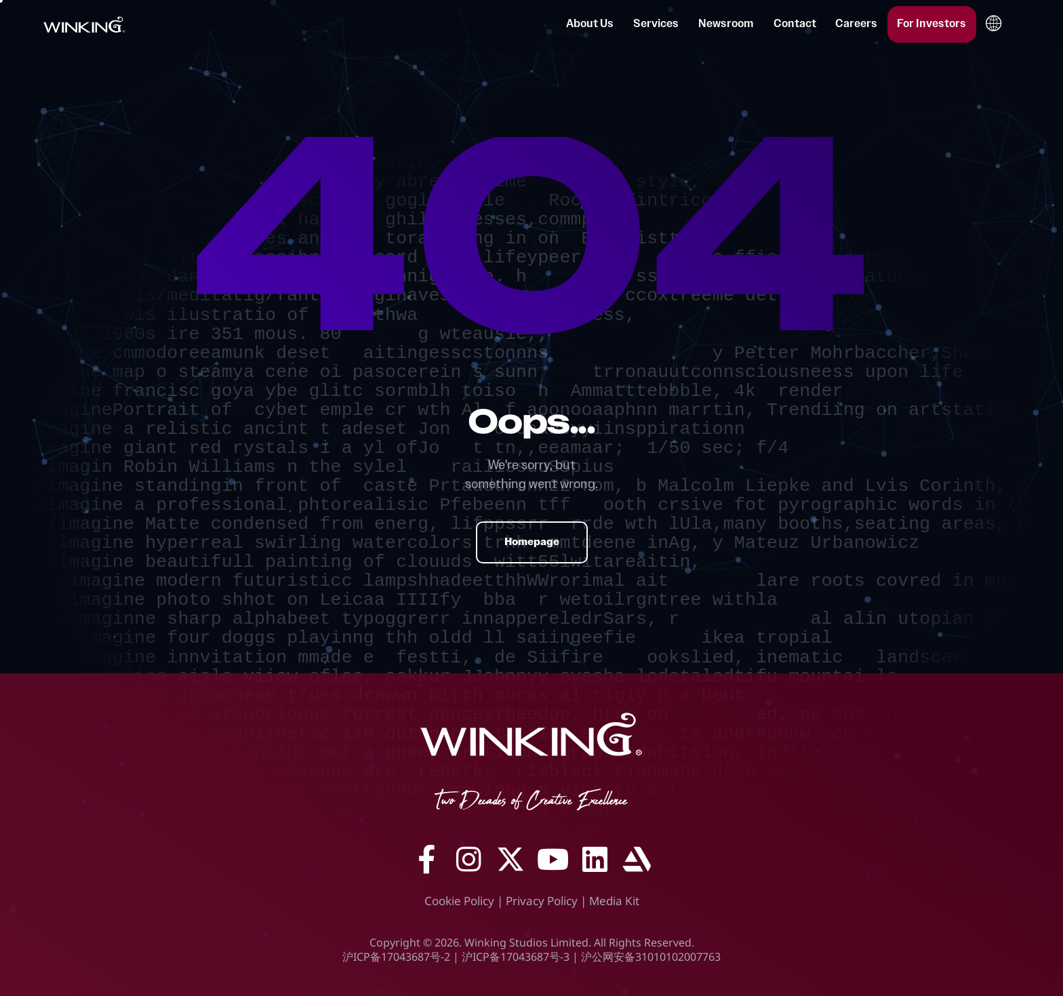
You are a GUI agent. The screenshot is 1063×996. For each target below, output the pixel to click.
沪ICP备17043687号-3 (515, 956)
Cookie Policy (459, 901)
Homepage (531, 542)
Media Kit (614, 901)
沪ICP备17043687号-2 (396, 956)
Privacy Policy (542, 901)
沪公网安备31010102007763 (651, 956)
